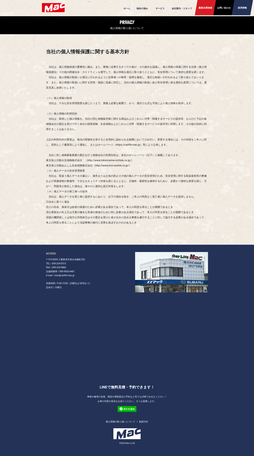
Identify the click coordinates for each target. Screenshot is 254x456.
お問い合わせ (224, 7)
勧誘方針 (143, 421)
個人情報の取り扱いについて (120, 421)
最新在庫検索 (205, 7)
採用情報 (242, 7)
